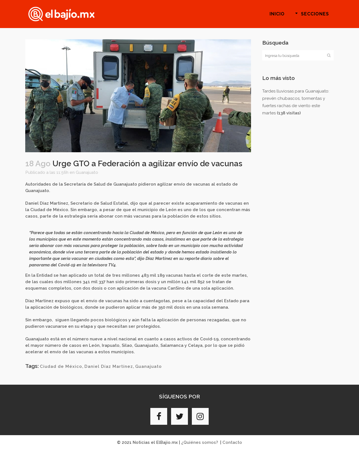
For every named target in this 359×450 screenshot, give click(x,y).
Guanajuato (87, 172)
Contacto (232, 442)
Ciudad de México (61, 366)
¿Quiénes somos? (199, 442)
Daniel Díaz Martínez (108, 366)
